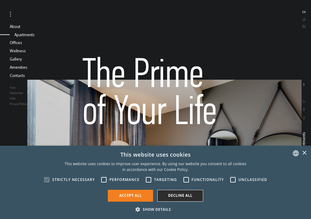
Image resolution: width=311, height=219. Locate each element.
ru (304, 26)
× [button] (304, 153)
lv (304, 19)
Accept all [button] (130, 195)
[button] (155, 209)
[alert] (155, 182)
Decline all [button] (180, 195)
